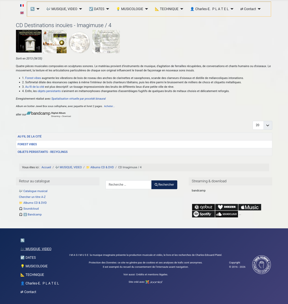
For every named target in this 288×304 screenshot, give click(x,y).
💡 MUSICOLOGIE (129, 9)
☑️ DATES (96, 9)
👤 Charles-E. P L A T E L (209, 9)
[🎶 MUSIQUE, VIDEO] (79, 8)
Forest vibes (33, 78)
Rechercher (164, 184)
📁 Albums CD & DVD (33, 203)
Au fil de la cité (34, 87)
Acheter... (109, 106)
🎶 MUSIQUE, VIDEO (61, 9)
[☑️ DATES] (106, 8)
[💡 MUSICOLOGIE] (145, 8)
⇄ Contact (248, 9)
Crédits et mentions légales (151, 274)
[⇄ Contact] (258, 8)
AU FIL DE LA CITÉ (30, 136)
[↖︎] (37, 8)
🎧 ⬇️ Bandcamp (30, 214)
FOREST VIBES (27, 144)
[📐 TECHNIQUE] (180, 8)
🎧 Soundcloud (29, 208)
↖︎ (32, 9)
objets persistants (49, 91)
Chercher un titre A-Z (32, 197)
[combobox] (128, 184)
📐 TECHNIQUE (166, 9)
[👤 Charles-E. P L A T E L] (231, 8)
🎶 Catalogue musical (33, 191)
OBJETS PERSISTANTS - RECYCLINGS (43, 152)
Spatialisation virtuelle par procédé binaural (78, 98)
